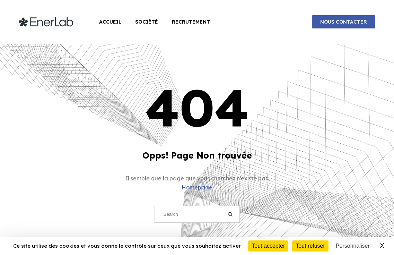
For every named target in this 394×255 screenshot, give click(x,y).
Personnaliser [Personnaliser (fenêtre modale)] (353, 246)
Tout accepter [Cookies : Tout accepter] (268, 246)
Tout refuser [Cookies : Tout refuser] (310, 246)
